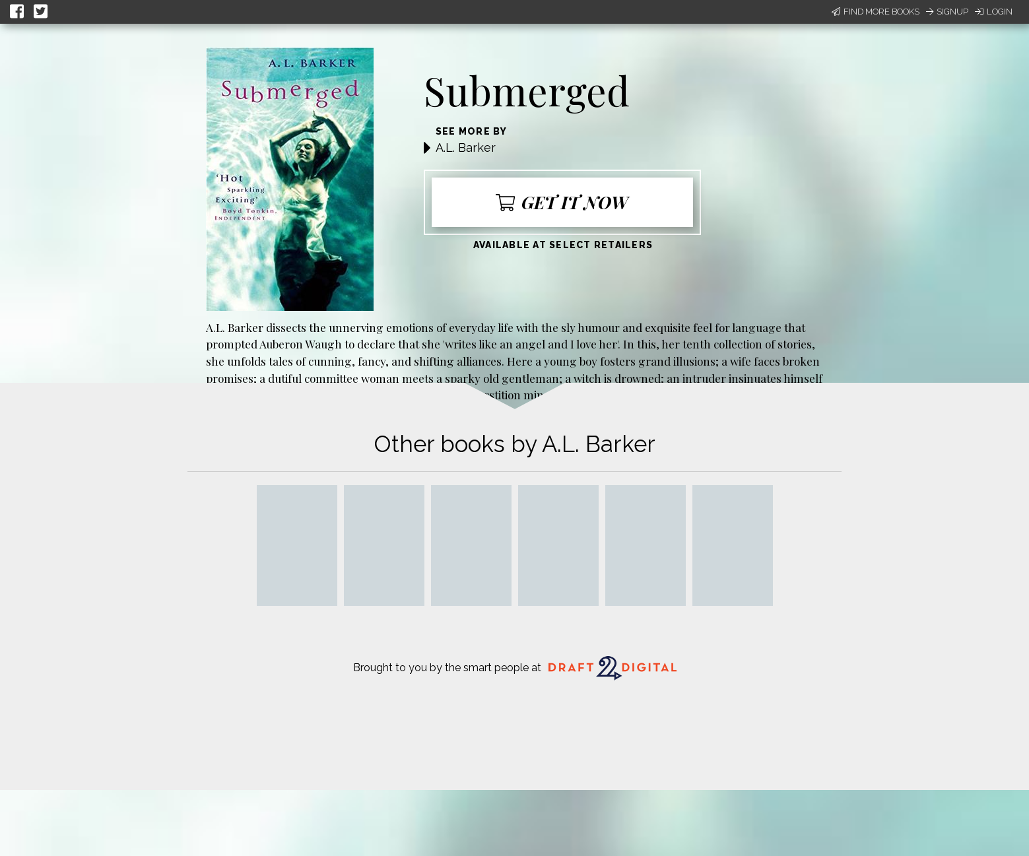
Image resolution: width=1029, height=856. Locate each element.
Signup (947, 11)
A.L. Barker (466, 147)
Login (993, 11)
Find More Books (875, 11)
